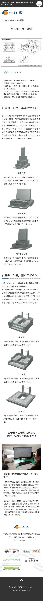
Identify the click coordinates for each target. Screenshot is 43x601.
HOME (4, 20)
